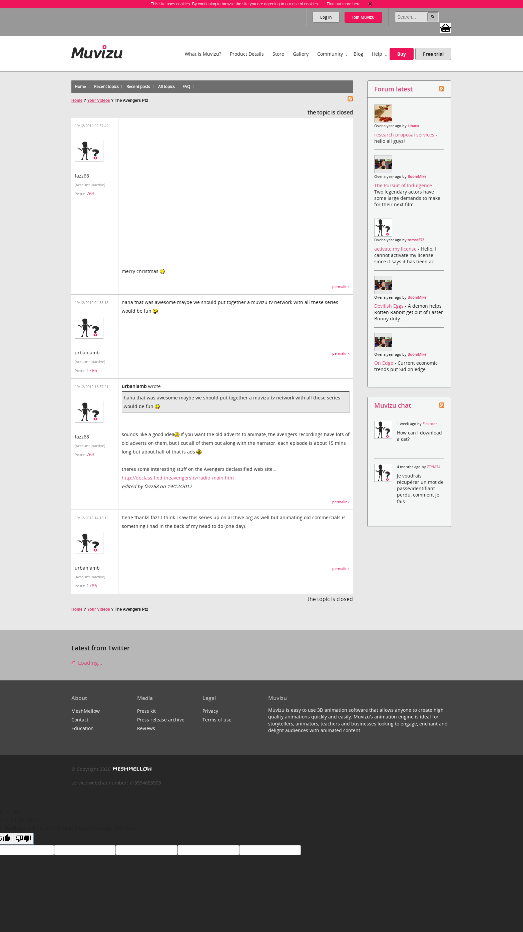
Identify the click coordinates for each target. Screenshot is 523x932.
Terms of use (216, 719)
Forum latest (393, 89)
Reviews (146, 728)
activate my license (396, 249)
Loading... (86, 662)
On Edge (384, 363)
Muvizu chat (392, 405)
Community (330, 54)
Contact (79, 719)
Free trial (433, 54)
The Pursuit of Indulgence (403, 185)
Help (377, 54)
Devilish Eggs (389, 306)
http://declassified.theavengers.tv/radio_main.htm (178, 478)
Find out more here (343, 4)
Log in (326, 17)
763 (90, 193)
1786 (91, 370)
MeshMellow (85, 711)
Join (363, 17)
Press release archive (160, 719)
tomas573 (416, 240)
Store (278, 54)
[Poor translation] (23, 839)
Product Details (247, 54)
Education (82, 728)
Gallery (301, 54)
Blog (358, 54)
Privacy (210, 711)
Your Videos (98, 100)
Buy (401, 54)
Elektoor (430, 423)
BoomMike (417, 176)
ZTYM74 (433, 466)
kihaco (413, 125)
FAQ (186, 86)
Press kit (146, 711)
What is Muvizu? (203, 54)
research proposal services (405, 134)
